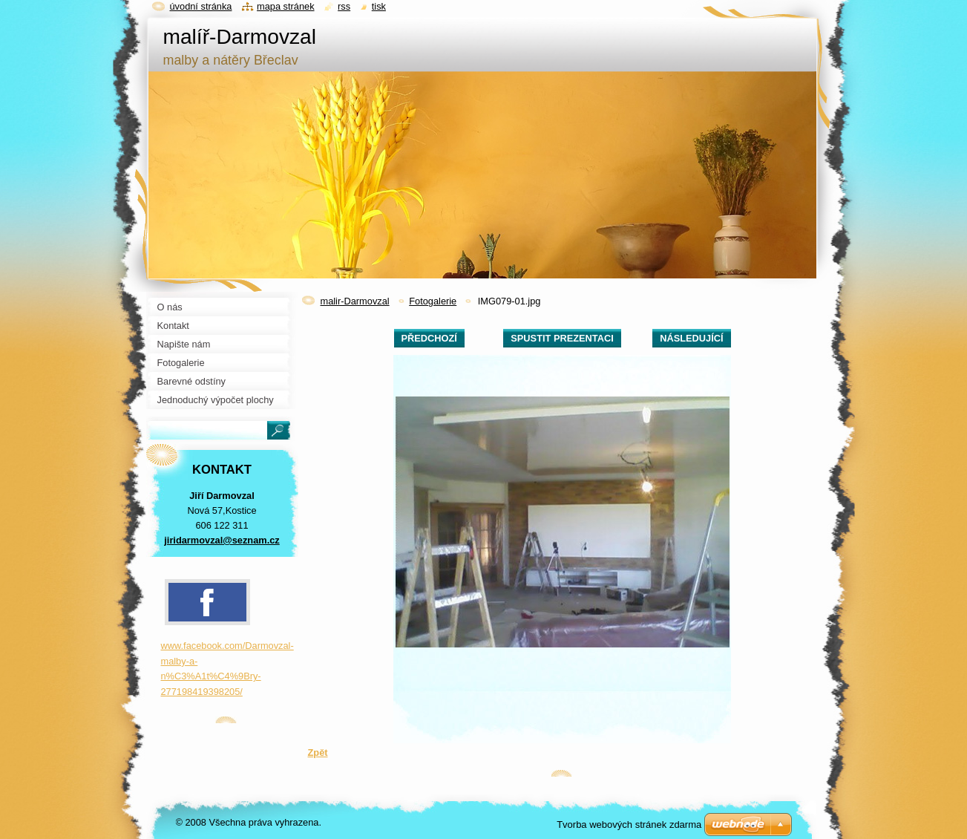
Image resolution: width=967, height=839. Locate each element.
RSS (344, 6)
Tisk (379, 6)
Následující (691, 338)
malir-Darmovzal (355, 301)
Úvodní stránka (201, 6)
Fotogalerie (432, 301)
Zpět (318, 752)
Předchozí (429, 338)
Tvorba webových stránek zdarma (629, 824)
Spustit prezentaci (562, 338)
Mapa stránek (286, 6)
